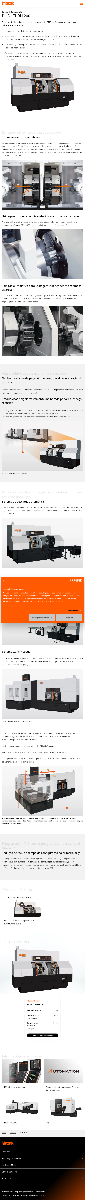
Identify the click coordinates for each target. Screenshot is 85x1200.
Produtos (6, 1151)
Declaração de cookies (25, 1192)
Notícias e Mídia (9, 1165)
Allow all (69, 618)
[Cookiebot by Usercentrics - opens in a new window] (72, 580)
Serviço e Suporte (9, 1172)
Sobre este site (40, 1192)
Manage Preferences (42, 618)
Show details (72, 610)
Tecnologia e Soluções (11, 1158)
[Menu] (81, 3)
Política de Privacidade (9, 1192)
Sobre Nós (6, 1178)
